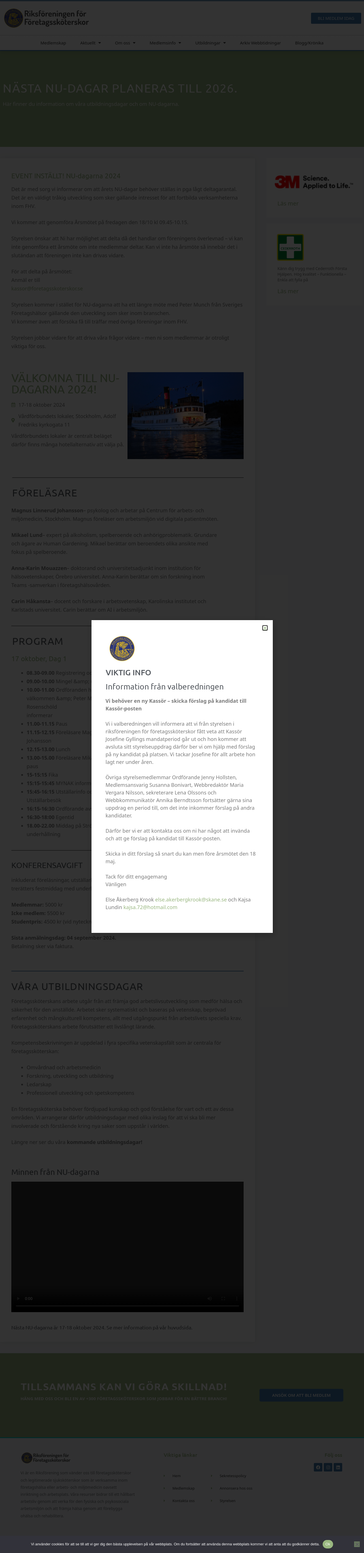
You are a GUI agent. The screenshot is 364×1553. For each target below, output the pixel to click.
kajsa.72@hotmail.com (151, 907)
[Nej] (357, 1544)
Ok (327, 1544)
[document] (182, 776)
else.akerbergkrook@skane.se (191, 899)
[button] (265, 628)
